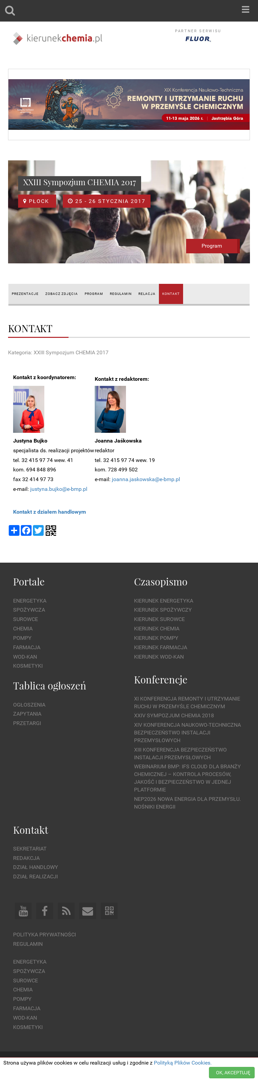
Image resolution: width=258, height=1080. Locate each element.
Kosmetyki (28, 666)
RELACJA (147, 294)
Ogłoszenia (29, 705)
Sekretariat (30, 848)
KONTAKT (171, 294)
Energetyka (29, 601)
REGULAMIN (121, 294)
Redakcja (26, 858)
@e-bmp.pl (167, 479)
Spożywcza (29, 610)
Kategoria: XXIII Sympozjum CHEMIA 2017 (58, 352)
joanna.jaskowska (133, 479)
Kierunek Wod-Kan (159, 657)
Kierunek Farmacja (160, 647)
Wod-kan (25, 657)
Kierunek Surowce (159, 619)
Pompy (22, 638)
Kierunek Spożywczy (163, 610)
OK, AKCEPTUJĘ (233, 1072)
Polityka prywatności (44, 934)
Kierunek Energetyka (163, 601)
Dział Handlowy (35, 867)
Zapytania (27, 714)
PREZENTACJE (25, 294)
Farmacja (26, 647)
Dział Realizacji (35, 876)
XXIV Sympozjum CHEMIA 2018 (174, 715)
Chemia (23, 628)
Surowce (25, 619)
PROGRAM (94, 294)
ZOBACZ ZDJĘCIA (61, 294)
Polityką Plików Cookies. (183, 1063)
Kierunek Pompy (156, 638)
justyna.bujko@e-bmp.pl (58, 489)
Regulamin (28, 944)
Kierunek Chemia (156, 628)
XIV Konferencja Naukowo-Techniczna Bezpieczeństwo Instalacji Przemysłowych (187, 732)
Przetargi (27, 723)
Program (212, 246)
